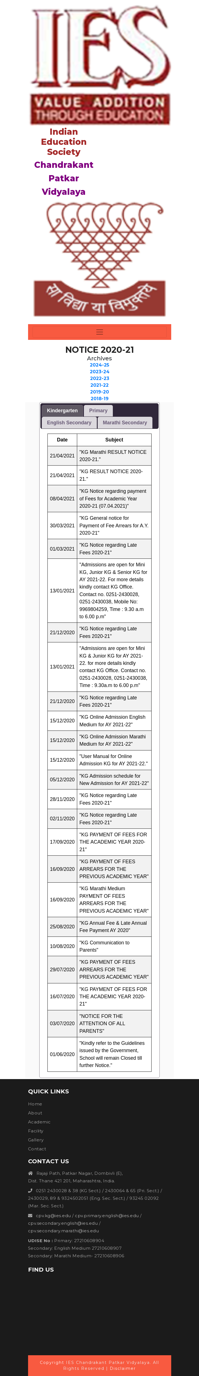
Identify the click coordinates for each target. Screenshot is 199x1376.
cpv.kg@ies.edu (53, 1215)
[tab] (62, 411)
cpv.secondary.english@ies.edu (63, 1223)
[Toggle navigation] (100, 332)
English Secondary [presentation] (69, 422)
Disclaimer (123, 1368)
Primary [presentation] (98, 410)
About (35, 1113)
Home (35, 1104)
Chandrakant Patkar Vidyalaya (63, 178)
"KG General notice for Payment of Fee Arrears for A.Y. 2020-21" (113, 525)
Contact (37, 1148)
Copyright (52, 1362)
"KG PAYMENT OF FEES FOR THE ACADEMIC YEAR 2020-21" (113, 842)
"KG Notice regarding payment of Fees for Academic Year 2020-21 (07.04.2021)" (112, 498)
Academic (39, 1122)
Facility (36, 1131)
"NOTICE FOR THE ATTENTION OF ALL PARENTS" (102, 1023)
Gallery (36, 1140)
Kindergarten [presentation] (62, 410)
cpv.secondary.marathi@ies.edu (63, 1230)
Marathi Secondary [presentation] (125, 422)
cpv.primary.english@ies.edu (107, 1215)
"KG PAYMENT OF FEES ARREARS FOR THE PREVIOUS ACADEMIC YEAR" (113, 869)
